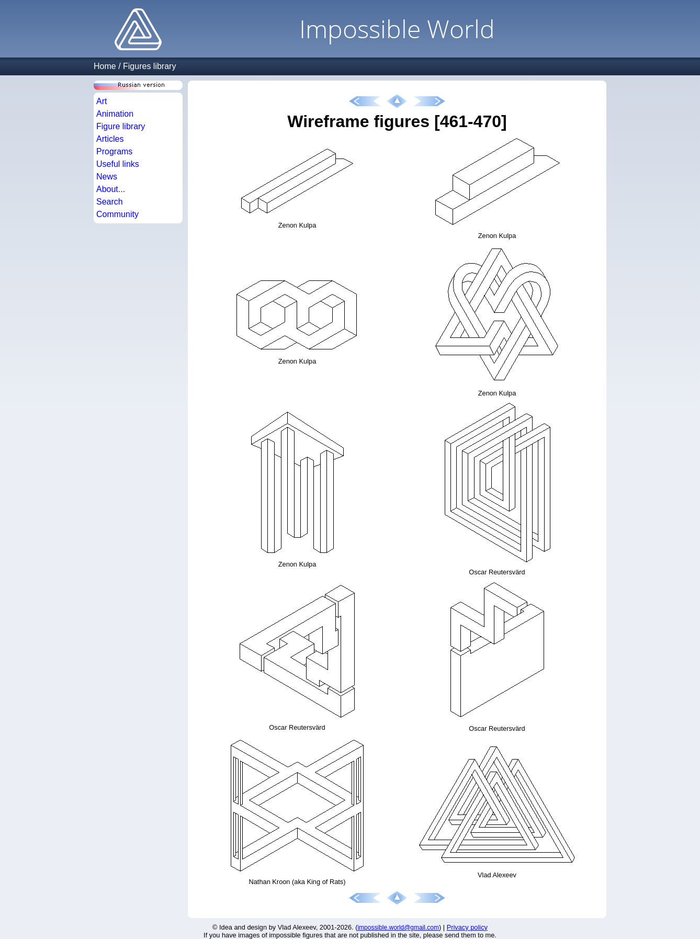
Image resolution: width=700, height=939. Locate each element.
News (106, 176)
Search (109, 201)
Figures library (149, 66)
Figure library (120, 126)
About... (110, 189)
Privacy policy (467, 927)
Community (117, 214)
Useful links (117, 164)
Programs (114, 151)
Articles (109, 138)
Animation (114, 113)
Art (101, 101)
